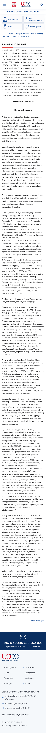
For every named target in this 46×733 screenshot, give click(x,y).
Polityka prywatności (18, 714)
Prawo (11, 34)
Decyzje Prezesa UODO (25, 34)
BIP (3, 714)
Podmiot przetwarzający (21, 36)
